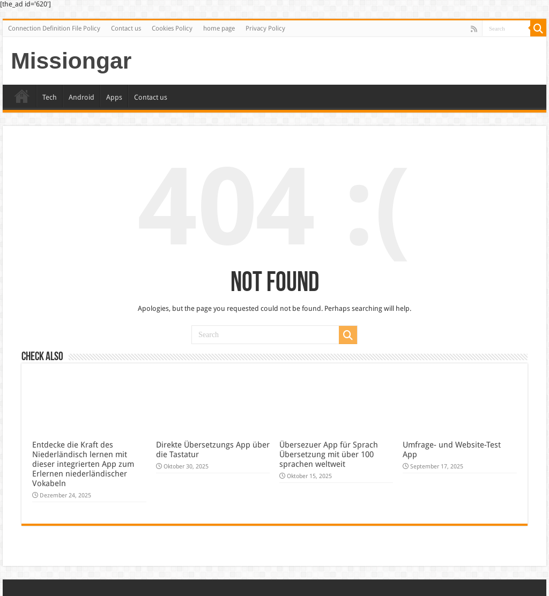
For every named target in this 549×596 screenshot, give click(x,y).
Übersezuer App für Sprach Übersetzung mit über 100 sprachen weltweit (328, 454)
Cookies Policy (172, 28)
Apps (114, 97)
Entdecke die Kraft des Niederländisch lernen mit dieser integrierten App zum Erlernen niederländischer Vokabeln (83, 464)
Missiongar (71, 60)
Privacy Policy (265, 28)
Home (22, 96)
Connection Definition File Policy (54, 28)
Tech (49, 97)
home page (219, 28)
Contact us (126, 28)
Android (81, 97)
